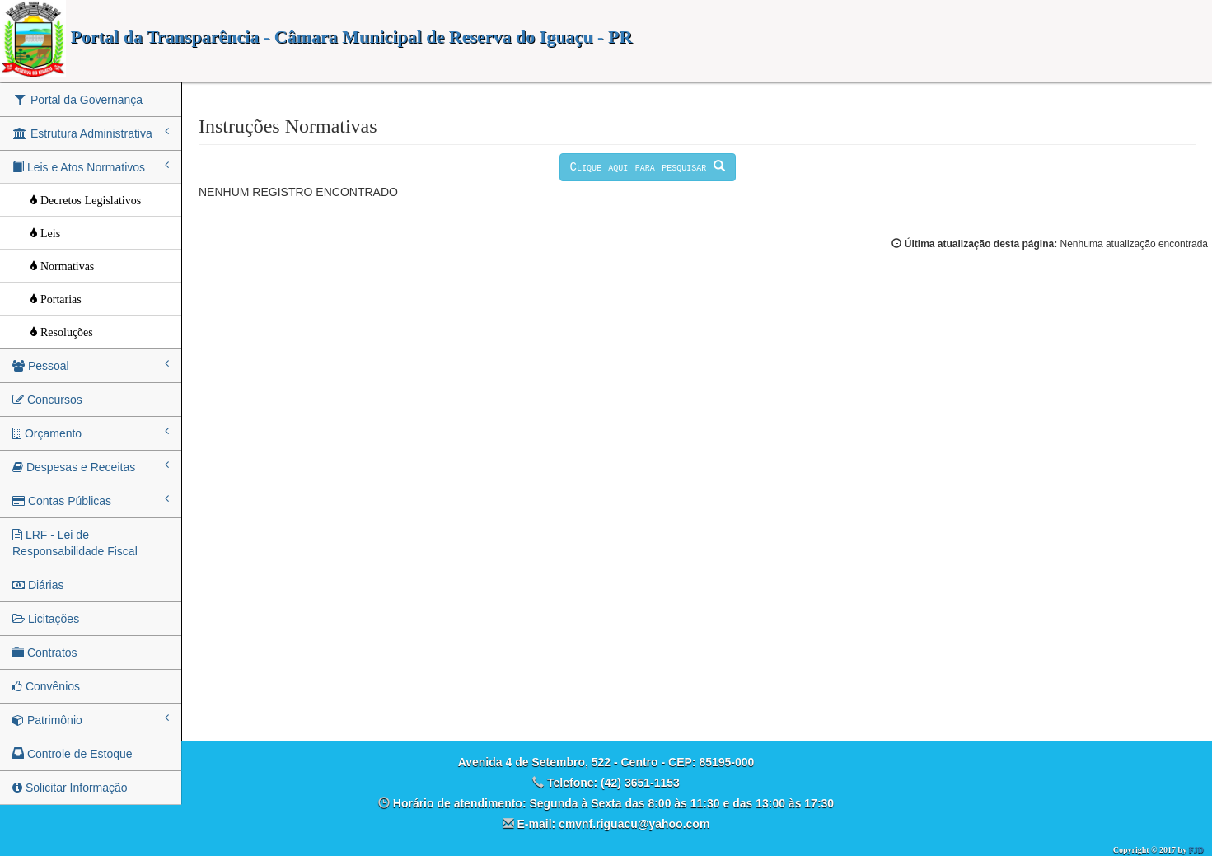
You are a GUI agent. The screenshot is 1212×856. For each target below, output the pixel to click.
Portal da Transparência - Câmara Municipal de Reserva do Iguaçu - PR (316, 36)
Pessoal (90, 365)
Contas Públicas (90, 500)
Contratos (44, 652)
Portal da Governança (77, 99)
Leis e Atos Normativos (90, 166)
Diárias (37, 585)
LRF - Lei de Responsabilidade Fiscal (75, 543)
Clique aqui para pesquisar (647, 167)
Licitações (45, 618)
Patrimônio (90, 719)
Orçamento (90, 432)
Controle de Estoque (72, 753)
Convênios (46, 686)
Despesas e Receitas (90, 466)
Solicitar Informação (70, 787)
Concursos (47, 399)
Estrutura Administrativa (90, 132)
